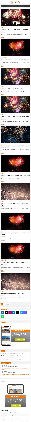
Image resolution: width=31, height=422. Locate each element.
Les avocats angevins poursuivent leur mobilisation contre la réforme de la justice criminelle (15, 368)
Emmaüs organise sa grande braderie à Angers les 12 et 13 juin (11, 355)
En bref (6, 57)
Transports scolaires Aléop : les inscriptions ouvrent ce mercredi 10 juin (12, 359)
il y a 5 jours (3, 375)
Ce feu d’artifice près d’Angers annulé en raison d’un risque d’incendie (15, 59)
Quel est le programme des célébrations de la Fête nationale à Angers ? (15, 117)
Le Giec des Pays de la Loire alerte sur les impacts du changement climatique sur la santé (14, 415)
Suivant (7, 304)
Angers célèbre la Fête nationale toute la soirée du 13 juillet (13, 293)
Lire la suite (3, 37)
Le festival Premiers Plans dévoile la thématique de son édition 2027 (12, 353)
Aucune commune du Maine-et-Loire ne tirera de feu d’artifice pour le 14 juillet (15, 233)
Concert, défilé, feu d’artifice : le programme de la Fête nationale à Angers (14, 204)
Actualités (2, 27)
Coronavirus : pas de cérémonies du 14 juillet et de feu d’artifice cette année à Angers (15, 263)
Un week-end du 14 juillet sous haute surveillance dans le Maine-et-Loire (14, 30)
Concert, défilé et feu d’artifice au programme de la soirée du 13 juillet (15, 175)
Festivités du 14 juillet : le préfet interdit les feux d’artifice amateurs (15, 146)
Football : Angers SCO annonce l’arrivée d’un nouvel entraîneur (11, 357)
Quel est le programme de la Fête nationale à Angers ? (12, 88)
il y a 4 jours (3, 369)
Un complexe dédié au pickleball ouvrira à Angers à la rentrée (10, 412)
